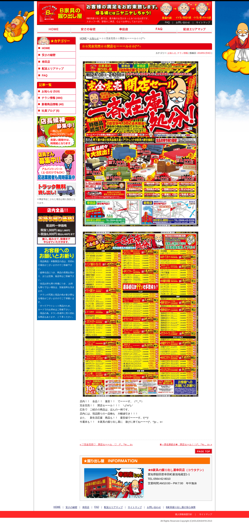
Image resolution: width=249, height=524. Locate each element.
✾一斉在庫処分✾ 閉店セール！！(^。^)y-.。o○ (186, 444)
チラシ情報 (182, 53)
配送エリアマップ (194, 29)
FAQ (167, 22)
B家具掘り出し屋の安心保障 (181, 507)
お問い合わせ (183, 22)
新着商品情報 (50, 104)
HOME (54, 29)
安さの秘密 (88, 29)
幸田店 (124, 29)
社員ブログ (48, 110)
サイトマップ (203, 22)
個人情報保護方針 (183, 514)
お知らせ (94, 38)
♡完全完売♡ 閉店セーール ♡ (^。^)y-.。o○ (106, 444)
